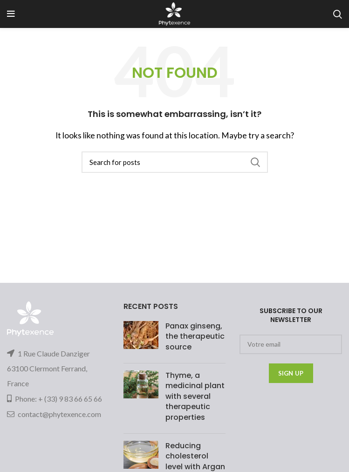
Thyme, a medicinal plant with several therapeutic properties (195, 396)
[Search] (175, 162)
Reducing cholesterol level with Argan (195, 456)
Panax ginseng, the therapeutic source (195, 336)
